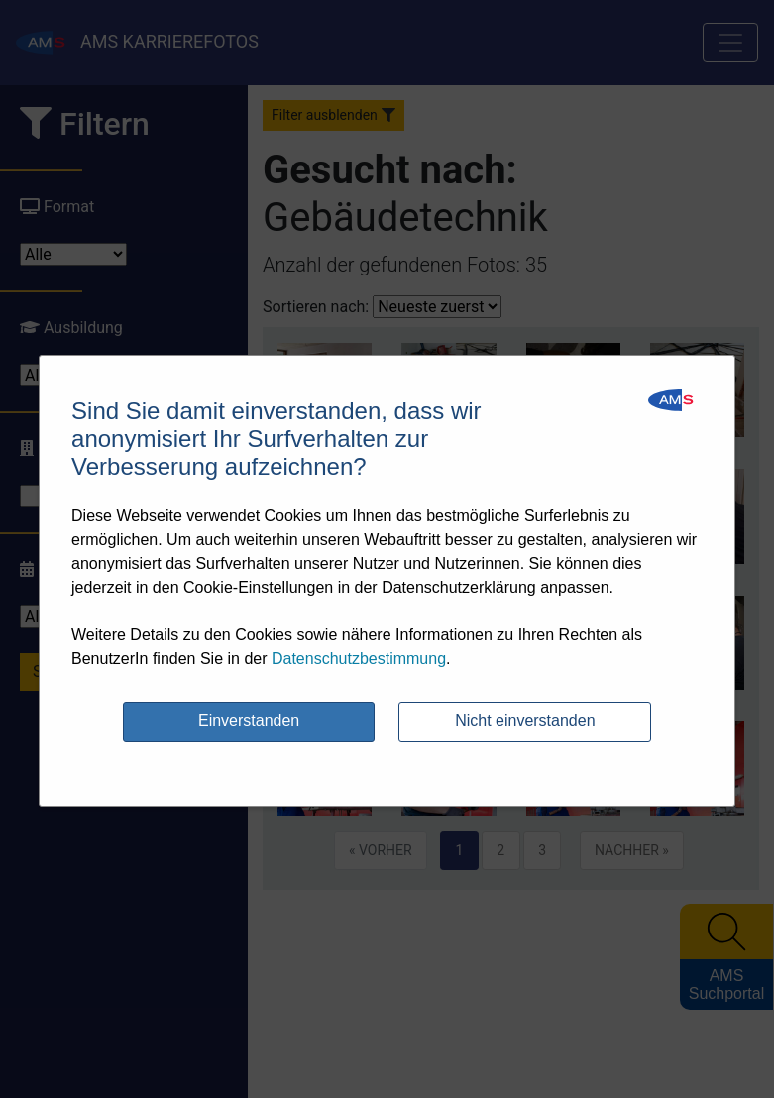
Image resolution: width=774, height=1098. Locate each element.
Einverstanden (248, 721)
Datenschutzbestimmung (359, 658)
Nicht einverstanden (525, 721)
